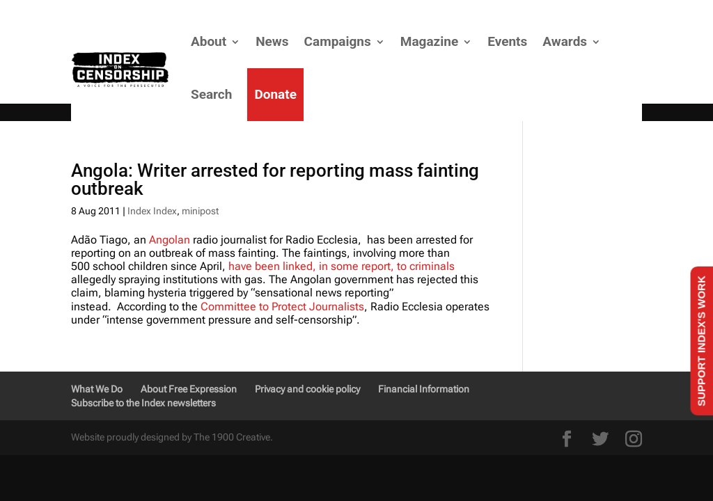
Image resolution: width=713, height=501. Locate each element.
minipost (200, 210)
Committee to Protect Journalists (282, 306)
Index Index (152, 210)
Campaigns (337, 41)
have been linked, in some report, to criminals (341, 266)
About (208, 41)
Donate (275, 94)
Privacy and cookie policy (307, 389)
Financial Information (423, 389)
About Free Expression (189, 389)
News (272, 41)
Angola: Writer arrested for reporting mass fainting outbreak (275, 179)
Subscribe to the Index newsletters (143, 402)
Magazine (429, 41)
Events (507, 41)
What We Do (97, 389)
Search (211, 94)
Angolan (169, 239)
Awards (564, 41)
